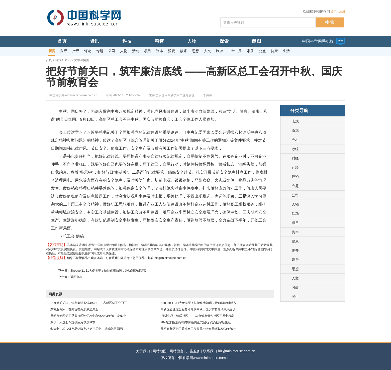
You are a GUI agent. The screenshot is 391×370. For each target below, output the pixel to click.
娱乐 (295, 260)
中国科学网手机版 (318, 41)
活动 (295, 214)
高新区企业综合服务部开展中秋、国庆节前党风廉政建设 (198, 309)
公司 (295, 195)
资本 (295, 232)
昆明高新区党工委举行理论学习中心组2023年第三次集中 (88, 316)
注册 (342, 11)
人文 (295, 278)
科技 (58, 60)
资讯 (68, 60)
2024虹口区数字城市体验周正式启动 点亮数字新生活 (196, 322)
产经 (295, 167)
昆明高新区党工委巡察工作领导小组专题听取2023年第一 (198, 329)
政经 (295, 149)
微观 (295, 130)
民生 (295, 297)
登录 (334, 11)
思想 (295, 269)
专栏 (295, 140)
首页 (49, 60)
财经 (295, 158)
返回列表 (76, 277)
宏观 (295, 121)
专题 (295, 186)
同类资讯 (55, 294)
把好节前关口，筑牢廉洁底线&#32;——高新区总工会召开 (88, 303)
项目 (295, 223)
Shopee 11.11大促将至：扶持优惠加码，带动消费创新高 (108, 270)
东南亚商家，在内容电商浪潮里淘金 (74, 309)
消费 (295, 250)
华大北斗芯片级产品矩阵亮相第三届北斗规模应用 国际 (86, 329)
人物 (295, 204)
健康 (295, 241)
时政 (295, 287)
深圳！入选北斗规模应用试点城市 (72, 322)
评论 (295, 177)
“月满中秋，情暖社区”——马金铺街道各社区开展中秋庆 (197, 316)
